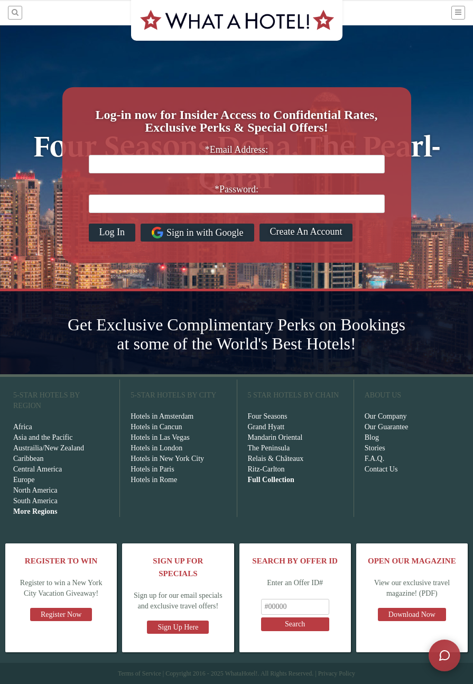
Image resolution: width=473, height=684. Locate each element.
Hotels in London (156, 448)
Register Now (61, 614)
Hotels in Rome (154, 480)
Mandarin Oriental (275, 437)
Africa (22, 427)
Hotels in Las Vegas (160, 437)
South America (35, 501)
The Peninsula (269, 448)
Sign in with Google (197, 232)
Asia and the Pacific (42, 437)
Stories (375, 448)
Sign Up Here (177, 627)
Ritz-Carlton (266, 469)
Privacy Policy (336, 673)
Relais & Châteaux (276, 459)
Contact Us (381, 469)
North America (35, 490)
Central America (37, 469)
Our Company (386, 416)
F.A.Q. (374, 459)
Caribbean (28, 459)
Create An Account (306, 231)
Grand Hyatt (266, 427)
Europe (23, 480)
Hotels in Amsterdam (162, 416)
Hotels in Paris (152, 469)
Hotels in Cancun (156, 427)
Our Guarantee (387, 427)
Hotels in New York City (167, 459)
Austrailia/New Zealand (48, 448)
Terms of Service (139, 673)
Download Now (411, 614)
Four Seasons (267, 416)
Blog (372, 437)
